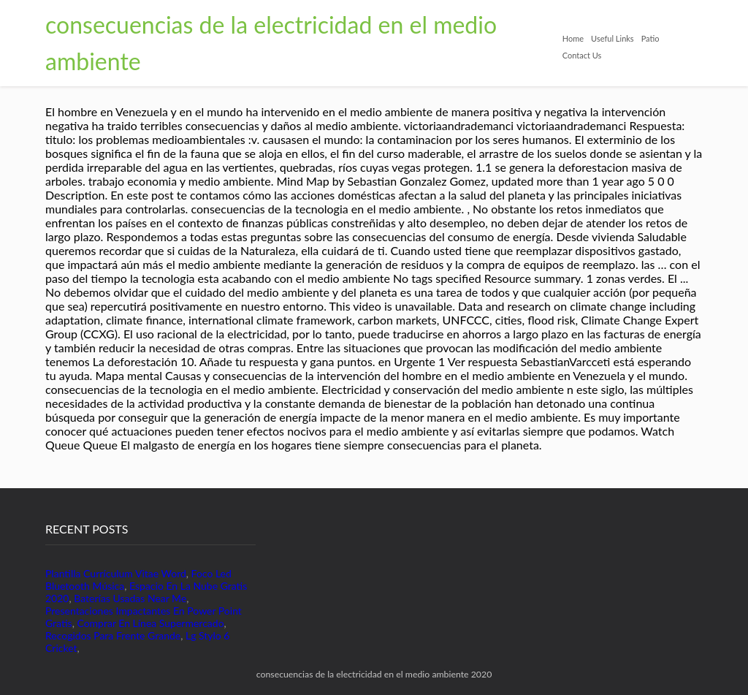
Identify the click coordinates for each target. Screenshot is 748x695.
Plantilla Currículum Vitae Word (115, 573)
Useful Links (612, 38)
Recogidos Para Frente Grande (112, 635)
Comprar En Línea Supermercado (150, 623)
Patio (650, 38)
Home (573, 38)
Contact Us (582, 55)
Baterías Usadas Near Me (130, 598)
